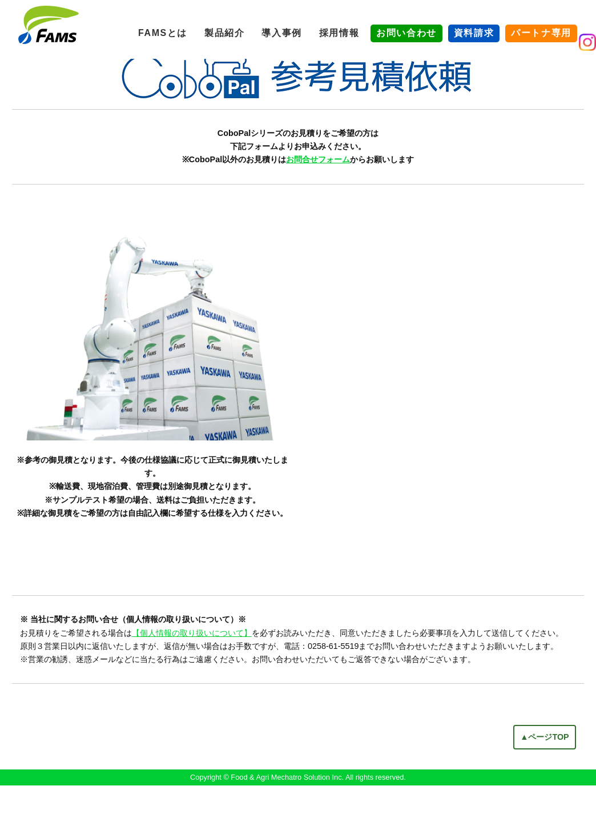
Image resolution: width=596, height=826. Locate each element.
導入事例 (281, 33)
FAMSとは (162, 33)
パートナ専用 (541, 33)
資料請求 (474, 33)
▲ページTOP (544, 777)
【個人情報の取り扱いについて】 (192, 673)
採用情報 (339, 33)
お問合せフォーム (318, 200)
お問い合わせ (406, 33)
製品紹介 (224, 33)
